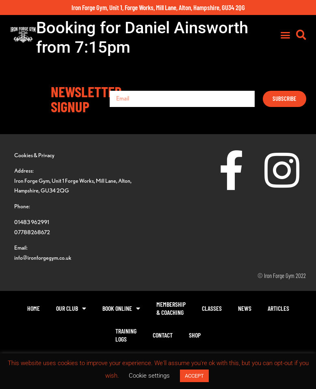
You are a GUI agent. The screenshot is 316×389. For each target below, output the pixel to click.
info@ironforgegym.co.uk (42, 257)
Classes (212, 308)
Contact (163, 335)
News (244, 308)
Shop (195, 335)
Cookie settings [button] (149, 375)
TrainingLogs (125, 335)
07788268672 (32, 232)
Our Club (71, 308)
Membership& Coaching (171, 308)
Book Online (121, 308)
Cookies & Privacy (34, 155)
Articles (278, 308)
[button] (285, 35)
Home (33, 308)
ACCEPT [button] (194, 376)
